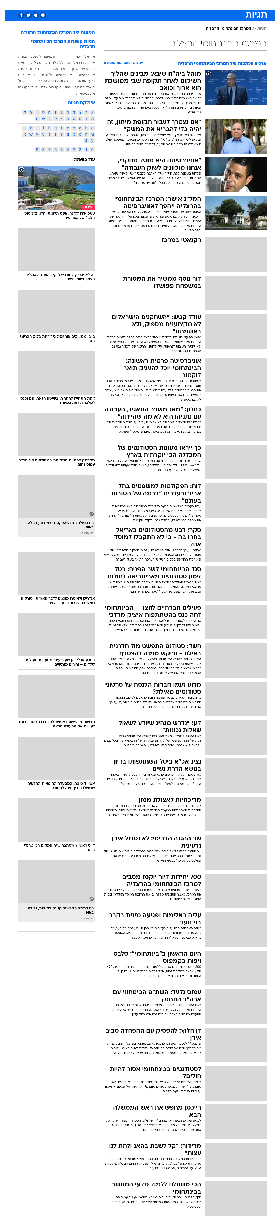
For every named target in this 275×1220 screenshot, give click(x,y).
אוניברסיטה (81, 75)
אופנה (72, 4)
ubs (63, 87)
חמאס (18, 62)
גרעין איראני (81, 81)
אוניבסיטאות (80, 93)
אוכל (137, 4)
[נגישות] (7, 5)
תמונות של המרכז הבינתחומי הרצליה (53, 32)
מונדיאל (195, 4)
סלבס (164, 4)
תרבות (178, 4)
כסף (150, 4)
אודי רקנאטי (22, 87)
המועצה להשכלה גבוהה (31, 56)
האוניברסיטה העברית (46, 81)
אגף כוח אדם (46, 87)
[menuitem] (209, 4)
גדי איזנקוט (21, 75)
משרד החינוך (80, 87)
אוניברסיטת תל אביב (51, 75)
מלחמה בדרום (50, 69)
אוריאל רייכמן (80, 56)
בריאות (123, 4)
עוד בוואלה (79, 160)
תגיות (257, 29)
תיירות (107, 4)
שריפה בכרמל (79, 62)
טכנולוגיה (89, 4)
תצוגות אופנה (23, 69)
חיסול (17, 81)
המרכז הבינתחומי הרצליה (223, 29)
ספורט (212, 4)
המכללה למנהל (53, 62)
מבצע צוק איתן (78, 69)
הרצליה (32, 62)
